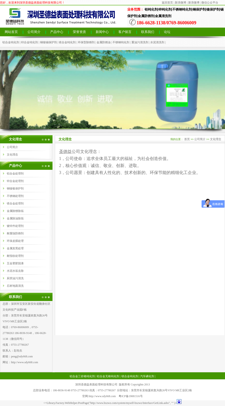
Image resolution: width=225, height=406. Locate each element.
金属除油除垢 (15, 218)
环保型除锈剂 (86, 42)
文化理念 (12, 154)
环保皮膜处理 (15, 241)
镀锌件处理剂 (15, 226)
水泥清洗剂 (157, 42)
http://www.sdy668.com (24, 362)
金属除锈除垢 (15, 211)
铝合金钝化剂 (10, 42)
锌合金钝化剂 (29, 42)
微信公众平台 (209, 2)
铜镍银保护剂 (15, 188)
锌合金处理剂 (15, 181)
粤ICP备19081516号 (131, 396)
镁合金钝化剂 (67, 42)
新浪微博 (180, 2)
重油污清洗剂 (139, 42)
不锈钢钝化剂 (120, 42)
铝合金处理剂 (15, 173)
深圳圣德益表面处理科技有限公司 (96, 384)
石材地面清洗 (15, 285)
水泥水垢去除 (15, 270)
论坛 (167, 32)
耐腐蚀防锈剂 (15, 233)
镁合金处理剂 (15, 203)
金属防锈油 (104, 42)
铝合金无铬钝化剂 (108, 376)
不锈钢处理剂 (15, 196)
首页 (187, 139)
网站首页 (11, 32)
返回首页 (167, 2)
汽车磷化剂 (147, 376)
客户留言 (124, 32)
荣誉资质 (79, 32)
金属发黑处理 (15, 248)
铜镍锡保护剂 (48, 42)
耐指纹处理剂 (15, 255)
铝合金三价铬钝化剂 (82, 376)
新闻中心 (102, 32)
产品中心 (56, 32)
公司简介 (34, 32)
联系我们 (147, 32)
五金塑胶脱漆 (15, 263)
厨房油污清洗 (15, 278)
